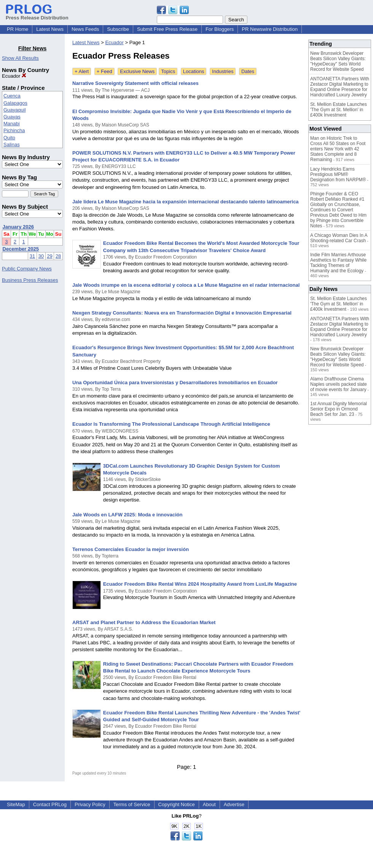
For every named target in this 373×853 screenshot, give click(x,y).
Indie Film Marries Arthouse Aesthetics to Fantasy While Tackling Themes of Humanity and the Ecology (338, 262)
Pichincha (14, 130)
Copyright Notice (176, 804)
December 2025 (21, 249)
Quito (9, 138)
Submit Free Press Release (167, 29)
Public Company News (27, 269)
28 (58, 256)
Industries (222, 71)
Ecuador (14, 76)
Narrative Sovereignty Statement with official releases (135, 83)
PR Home (17, 29)
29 (49, 256)
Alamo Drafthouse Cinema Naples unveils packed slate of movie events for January (338, 384)
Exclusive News (137, 71)
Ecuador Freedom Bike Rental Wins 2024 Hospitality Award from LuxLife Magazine (200, 584)
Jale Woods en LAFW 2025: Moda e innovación (127, 515)
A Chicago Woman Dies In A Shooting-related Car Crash (338, 238)
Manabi (11, 123)
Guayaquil (14, 110)
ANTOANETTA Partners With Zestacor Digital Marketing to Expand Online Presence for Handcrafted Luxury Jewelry (339, 86)
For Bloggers (220, 29)
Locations (193, 71)
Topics (168, 71)
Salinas (11, 144)
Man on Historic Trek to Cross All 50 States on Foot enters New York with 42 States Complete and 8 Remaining (337, 149)
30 (41, 256)
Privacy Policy (90, 804)
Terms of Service (131, 804)
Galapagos (15, 103)
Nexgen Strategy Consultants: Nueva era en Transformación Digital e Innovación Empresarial (182, 313)
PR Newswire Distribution (270, 29)
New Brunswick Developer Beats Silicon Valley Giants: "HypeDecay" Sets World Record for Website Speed (338, 61)
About (209, 804)
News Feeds (85, 29)
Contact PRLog (50, 804)
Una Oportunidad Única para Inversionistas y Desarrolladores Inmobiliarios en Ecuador (175, 382)
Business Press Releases (30, 280)
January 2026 (18, 227)
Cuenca (12, 96)
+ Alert (82, 71)
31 (32, 256)
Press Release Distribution (37, 15)
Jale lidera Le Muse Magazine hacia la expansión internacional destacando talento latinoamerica (185, 201)
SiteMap (16, 804)
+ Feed (104, 71)
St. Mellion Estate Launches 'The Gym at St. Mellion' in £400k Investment (338, 110)
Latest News (50, 29)
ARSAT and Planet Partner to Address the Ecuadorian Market (143, 622)
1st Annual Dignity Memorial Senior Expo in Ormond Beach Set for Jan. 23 (338, 409)
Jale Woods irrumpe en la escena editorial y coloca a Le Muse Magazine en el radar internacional (186, 285)
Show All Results (20, 58)
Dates (247, 71)
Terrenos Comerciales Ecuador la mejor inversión (130, 549)
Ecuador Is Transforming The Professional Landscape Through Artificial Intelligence (171, 424)
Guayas (12, 117)
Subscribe (118, 29)
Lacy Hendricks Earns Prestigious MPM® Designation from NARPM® (338, 174)
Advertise (234, 804)
